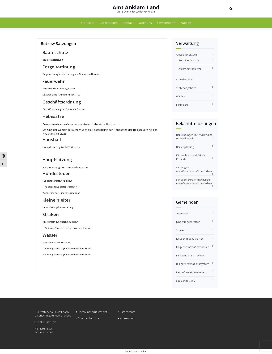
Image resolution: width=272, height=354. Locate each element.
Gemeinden (165, 23)
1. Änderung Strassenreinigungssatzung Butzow (66, 228)
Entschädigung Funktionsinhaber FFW (61, 94)
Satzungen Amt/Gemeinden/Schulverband (194, 169)
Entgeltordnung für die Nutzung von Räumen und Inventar (71, 74)
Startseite (87, 23)
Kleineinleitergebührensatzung (57, 207)
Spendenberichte (88, 318)
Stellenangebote (186, 88)
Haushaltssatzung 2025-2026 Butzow (61, 147)
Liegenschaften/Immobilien (192, 247)
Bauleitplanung (185, 147)
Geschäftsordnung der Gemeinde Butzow (63, 109)
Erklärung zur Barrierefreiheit (44, 330)
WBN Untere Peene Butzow (56, 242)
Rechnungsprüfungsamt (92, 312)
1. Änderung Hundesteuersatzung (59, 186)
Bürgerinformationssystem (192, 263)
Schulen (180, 230)
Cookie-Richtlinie (46, 322)
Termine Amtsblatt (190, 60)
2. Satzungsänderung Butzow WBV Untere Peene (66, 254)
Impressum (127, 318)
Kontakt (128, 23)
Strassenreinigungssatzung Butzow (60, 221)
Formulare (182, 104)
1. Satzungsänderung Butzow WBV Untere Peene (66, 248)
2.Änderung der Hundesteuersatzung (61, 192)
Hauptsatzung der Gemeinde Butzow (65, 167)
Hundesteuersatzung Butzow (57, 180)
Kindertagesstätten (188, 221)
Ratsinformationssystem (191, 272)
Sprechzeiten (108, 23)
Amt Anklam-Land (136, 7)
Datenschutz (127, 312)
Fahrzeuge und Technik (190, 255)
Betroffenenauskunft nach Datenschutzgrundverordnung (53, 313)
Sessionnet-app (185, 280)
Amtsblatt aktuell (186, 54)
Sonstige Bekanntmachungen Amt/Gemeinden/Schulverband (194, 181)
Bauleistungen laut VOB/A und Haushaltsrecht (194, 136)
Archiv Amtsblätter (189, 68)
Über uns (145, 23)
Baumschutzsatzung (52, 59)
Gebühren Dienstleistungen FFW (58, 88)
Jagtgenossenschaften (189, 238)
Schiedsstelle (184, 79)
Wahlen (185, 23)
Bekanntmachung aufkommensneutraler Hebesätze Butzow (79, 124)
